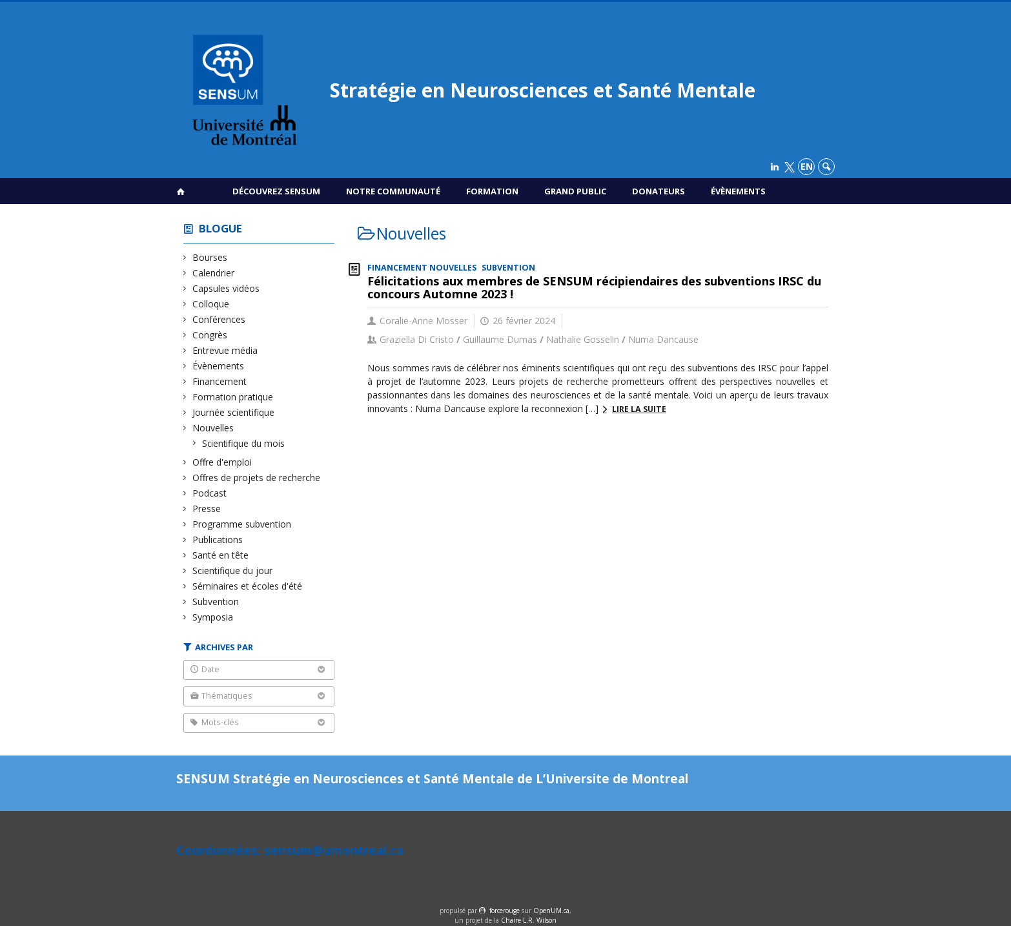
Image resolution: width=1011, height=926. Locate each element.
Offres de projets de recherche (256, 477)
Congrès (210, 335)
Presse (207, 508)
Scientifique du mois (244, 443)
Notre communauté (393, 191)
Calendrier (213, 273)
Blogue (220, 228)
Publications (218, 539)
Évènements (738, 191)
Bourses (210, 257)
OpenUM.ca (551, 910)
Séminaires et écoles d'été (247, 586)
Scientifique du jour (232, 570)
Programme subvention (242, 524)
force (504, 910)
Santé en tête (221, 555)
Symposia (213, 617)
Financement (220, 381)
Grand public (575, 191)
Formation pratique (233, 397)
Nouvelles (213, 428)
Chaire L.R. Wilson (529, 920)
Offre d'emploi (222, 462)
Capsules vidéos (226, 288)
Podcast (210, 493)
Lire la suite (639, 409)
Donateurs (658, 191)
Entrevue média (225, 350)
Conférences (219, 319)
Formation (492, 191)
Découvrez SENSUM (276, 191)
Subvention (216, 601)
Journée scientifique (233, 412)
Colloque (211, 304)
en (807, 166)
